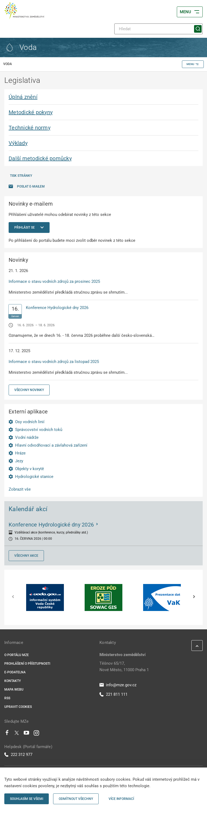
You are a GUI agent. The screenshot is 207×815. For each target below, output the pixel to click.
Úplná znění (23, 97)
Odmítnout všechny (76, 799)
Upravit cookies (18, 707)
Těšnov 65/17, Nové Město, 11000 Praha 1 (124, 666)
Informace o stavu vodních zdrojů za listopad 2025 (54, 361)
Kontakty (12, 681)
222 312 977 (18, 754)
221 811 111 (113, 694)
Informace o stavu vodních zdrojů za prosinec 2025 (54, 281)
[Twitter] (16, 734)
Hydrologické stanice (34, 476)
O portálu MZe (16, 655)
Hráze (20, 453)
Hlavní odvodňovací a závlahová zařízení (51, 445)
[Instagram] (36, 734)
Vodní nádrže (27, 437)
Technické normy (29, 127)
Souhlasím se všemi (26, 799)
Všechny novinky (29, 390)
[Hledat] (158, 28)
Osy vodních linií (29, 421)
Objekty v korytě (29, 468)
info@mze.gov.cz (117, 684)
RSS (7, 698)
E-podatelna (15, 672)
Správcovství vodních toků (38, 429)
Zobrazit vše (20, 489)
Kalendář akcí (28, 508)
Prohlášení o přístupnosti (27, 663)
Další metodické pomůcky (40, 158)
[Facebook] (7, 734)
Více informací (121, 799)
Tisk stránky (21, 176)
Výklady (18, 143)
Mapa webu (13, 689)
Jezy (19, 461)
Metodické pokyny (31, 112)
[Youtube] (26, 734)
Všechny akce (26, 556)
